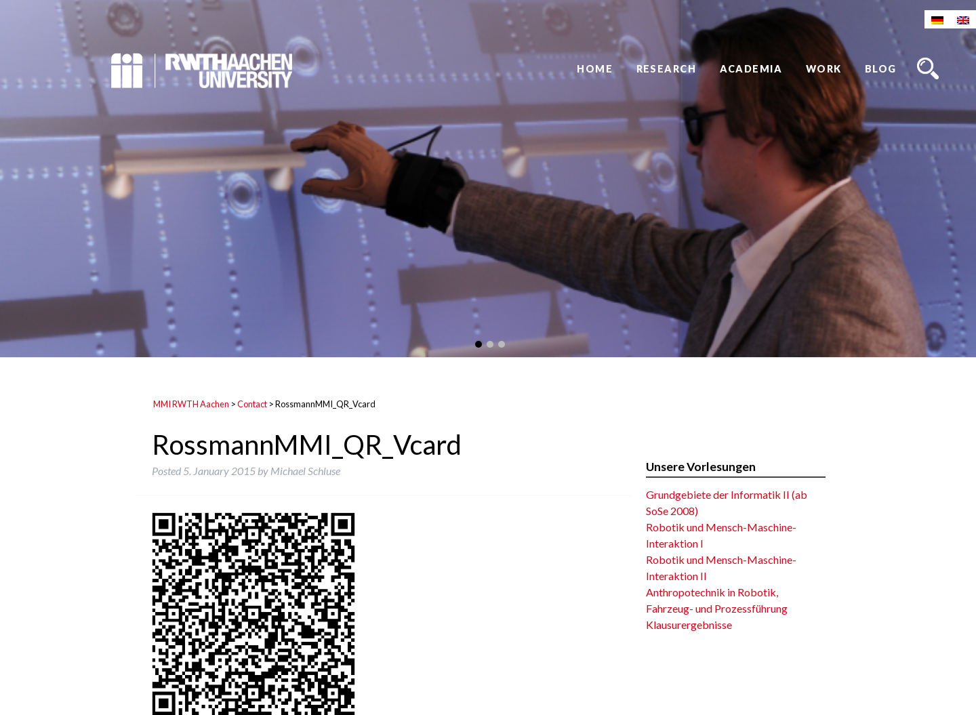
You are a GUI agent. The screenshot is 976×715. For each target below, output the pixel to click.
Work (824, 69)
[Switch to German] (937, 19)
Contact (252, 404)
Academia (751, 69)
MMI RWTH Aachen (191, 404)
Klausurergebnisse (689, 624)
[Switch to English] (963, 19)
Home (595, 69)
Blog (881, 69)
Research (666, 69)
